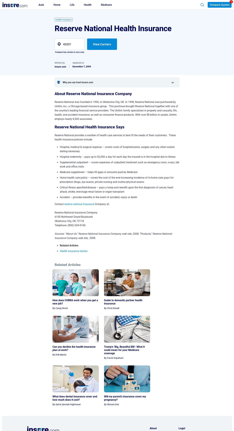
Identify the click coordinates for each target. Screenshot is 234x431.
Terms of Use (185, 392)
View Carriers (102, 44)
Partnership (156, 397)
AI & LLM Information (160, 406)
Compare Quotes (219, 4)
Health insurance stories (73, 251)
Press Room (156, 401)
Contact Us (155, 392)
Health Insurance (64, 19)
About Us (154, 388)
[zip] (69, 44)
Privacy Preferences (189, 397)
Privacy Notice (186, 388)
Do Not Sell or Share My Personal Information (190, 403)
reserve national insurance (79, 204)
